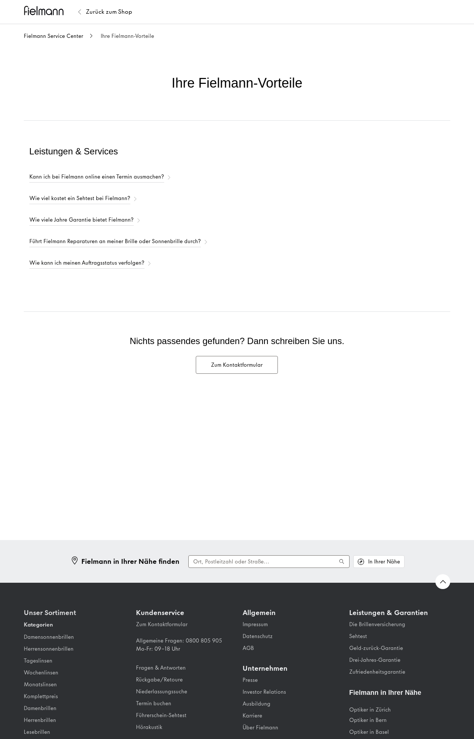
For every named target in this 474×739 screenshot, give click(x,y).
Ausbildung (256, 703)
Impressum (255, 624)
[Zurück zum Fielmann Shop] (109, 11)
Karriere (252, 715)
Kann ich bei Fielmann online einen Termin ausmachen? (96, 176)
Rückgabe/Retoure (159, 679)
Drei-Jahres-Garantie (374, 660)
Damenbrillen (40, 708)
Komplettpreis (41, 696)
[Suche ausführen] (342, 561)
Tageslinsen (38, 660)
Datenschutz (258, 636)
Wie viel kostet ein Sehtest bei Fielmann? (79, 198)
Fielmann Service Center (53, 36)
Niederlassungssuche (161, 691)
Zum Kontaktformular (162, 624)
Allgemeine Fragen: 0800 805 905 (179, 640)
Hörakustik (149, 727)
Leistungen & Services (73, 151)
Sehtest (358, 636)
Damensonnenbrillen (49, 637)
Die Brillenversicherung (377, 624)
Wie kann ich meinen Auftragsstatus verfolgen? (87, 262)
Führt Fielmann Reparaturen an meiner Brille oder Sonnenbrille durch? (115, 241)
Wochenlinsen (41, 672)
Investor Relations (264, 692)
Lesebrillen (37, 732)
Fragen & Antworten (161, 667)
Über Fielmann (260, 727)
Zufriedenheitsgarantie (377, 671)
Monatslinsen (40, 684)
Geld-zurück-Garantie (376, 648)
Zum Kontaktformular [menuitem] (237, 365)
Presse (250, 680)
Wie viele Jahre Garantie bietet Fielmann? (81, 219)
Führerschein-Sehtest (161, 715)
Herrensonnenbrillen (49, 648)
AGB (248, 648)
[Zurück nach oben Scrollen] (442, 581)
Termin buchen (153, 703)
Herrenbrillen (40, 720)
